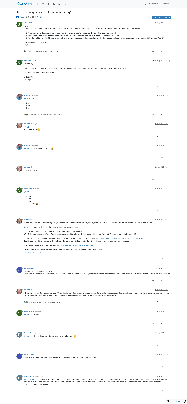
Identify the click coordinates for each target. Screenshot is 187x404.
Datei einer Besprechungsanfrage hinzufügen (77, 245)
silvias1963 (28, 23)
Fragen (22, 17)
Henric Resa (28, 219)
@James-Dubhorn (31, 379)
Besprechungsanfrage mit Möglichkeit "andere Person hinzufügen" (123, 238)
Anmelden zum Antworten (161, 17)
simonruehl (28, 124)
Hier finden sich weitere (32, 252)
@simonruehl (33, 145)
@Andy (36, 124)
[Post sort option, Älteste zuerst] (149, 17)
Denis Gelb (28, 333)
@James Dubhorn (38, 376)
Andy (26, 95)
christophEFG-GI (30, 61)
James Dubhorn (29, 268)
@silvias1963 (33, 95)
